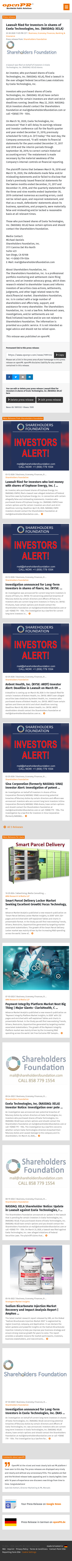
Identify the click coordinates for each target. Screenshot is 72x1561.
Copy (60, 354)
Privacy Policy (22, 1549)
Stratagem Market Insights (17, 1301)
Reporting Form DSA (11, 1552)
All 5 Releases (12, 827)
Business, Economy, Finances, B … (31, 474)
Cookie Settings (29, 1552)
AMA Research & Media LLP (17, 896)
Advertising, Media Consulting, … (31, 893)
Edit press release (49, 399)
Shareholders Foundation (35, 39)
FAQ (4, 1549)
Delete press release (21, 399)
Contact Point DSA (57, 1549)
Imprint (10, 1549)
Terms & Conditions (39, 1549)
